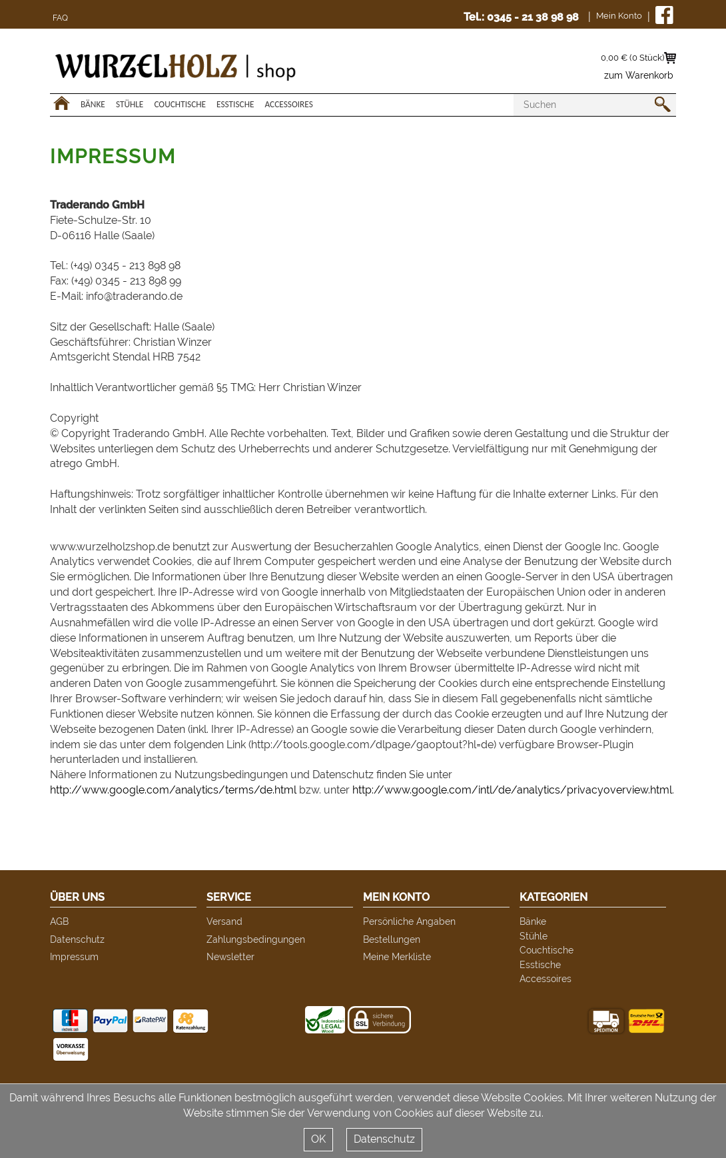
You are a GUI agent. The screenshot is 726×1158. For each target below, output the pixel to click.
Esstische (235, 104)
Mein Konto (619, 16)
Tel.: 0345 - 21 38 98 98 (521, 17)
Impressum (74, 956)
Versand (224, 921)
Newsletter (230, 956)
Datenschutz (77, 939)
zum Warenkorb (638, 75)
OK (318, 1139)
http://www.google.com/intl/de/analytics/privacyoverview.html (512, 790)
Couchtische (180, 104)
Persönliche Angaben (409, 921)
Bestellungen (391, 939)
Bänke (93, 104)
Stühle (130, 104)
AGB (59, 921)
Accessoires (288, 104)
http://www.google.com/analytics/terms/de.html (173, 790)
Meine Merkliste (397, 956)
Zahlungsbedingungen (255, 939)
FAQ (60, 18)
